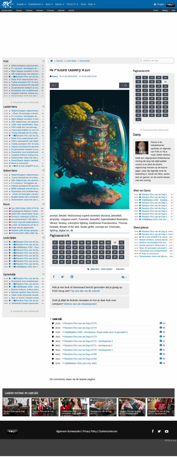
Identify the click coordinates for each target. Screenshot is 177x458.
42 (108, 257)
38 (81, 257)
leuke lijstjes (106, 269)
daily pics (95, 269)
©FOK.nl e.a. (171, 440)
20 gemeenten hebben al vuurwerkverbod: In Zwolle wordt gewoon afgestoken (25, 88)
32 (115, 252)
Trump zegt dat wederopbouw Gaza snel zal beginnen (25, 222)
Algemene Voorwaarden (68, 431)
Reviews (39, 10)
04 (75, 242)
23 (55, 252)
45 (55, 262)
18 (95, 247)
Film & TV (72, 4)
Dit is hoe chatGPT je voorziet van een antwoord (25, 166)
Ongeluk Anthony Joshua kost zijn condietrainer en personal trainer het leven (25, 93)
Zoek (173, 10)
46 (61, 262)
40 (95, 257)
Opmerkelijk (85, 61)
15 (75, 247)
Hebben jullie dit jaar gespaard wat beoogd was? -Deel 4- (25, 230)
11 (121, 242)
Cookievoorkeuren (108, 431)
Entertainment (36, 4)
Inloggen (159, 4)
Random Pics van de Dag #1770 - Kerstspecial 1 (25, 258)
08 (101, 242)
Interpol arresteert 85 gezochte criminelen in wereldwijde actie (25, 85)
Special (59, 61)
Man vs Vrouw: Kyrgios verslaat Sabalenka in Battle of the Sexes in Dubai (25, 298)
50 (88, 262)
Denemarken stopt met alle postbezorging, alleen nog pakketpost (25, 96)
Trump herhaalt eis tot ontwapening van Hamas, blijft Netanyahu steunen (25, 133)
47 (68, 262)
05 (81, 242)
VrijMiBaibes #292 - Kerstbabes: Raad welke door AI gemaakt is (25, 247)
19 (101, 247)
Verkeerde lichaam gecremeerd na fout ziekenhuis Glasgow (25, 303)
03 (68, 242)
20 (108, 247)
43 (115, 257)
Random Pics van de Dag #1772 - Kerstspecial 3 (25, 253)
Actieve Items (7, 10)
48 (75, 262)
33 (121, 252)
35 (61, 257)
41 (101, 257)
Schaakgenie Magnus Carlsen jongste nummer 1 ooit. (25, 211)
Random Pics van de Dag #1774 (25, 245)
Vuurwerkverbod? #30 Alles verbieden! (25, 219)
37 (75, 257)
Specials (61, 10)
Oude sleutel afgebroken (25, 228)
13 (61, 247)
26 (75, 252)
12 (55, 247)
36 (68, 257)
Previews (50, 10)
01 (55, 242)
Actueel (21, 4)
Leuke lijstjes (71, 61)
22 (121, 247)
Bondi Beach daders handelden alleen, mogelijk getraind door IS (25, 160)
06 (88, 242)
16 (81, 247)
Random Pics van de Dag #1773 (25, 250)
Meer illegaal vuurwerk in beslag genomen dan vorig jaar (25, 71)
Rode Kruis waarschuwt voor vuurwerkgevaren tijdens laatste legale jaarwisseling (25, 79)
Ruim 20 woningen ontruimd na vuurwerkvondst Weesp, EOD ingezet (25, 113)
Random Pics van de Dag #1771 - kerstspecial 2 (25, 256)
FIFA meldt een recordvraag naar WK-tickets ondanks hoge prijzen (25, 127)
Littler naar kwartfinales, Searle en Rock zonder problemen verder (25, 125)
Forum (155, 10)
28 (88, 252)
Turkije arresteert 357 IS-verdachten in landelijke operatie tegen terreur (25, 82)
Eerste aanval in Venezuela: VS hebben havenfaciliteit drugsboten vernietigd (154, 245)
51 (95, 262)
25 (68, 252)
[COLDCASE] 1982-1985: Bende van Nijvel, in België (25, 233)
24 (61, 252)
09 (108, 242)
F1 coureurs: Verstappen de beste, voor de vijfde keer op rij (25, 68)
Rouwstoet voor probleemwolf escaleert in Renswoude (25, 90)
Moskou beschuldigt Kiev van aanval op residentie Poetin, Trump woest (154, 243)
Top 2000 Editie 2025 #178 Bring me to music (25, 208)
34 (55, 257)
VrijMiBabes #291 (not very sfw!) (25, 267)
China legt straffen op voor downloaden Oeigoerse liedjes (25, 130)
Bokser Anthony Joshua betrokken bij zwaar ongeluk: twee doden (25, 290)
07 (95, 242)
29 (95, 252)
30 (101, 252)
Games (59, 4)
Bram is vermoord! (25, 163)
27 (81, 252)
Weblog (164, 10)
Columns (29, 10)
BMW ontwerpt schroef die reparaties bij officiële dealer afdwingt (25, 189)
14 (68, 247)
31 (108, 252)
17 (88, 247)
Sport (49, 4)
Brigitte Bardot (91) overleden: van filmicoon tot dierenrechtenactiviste (25, 197)
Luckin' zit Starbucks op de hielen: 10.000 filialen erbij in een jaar (25, 225)
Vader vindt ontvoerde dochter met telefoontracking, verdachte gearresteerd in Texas (25, 295)
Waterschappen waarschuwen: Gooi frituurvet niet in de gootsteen (25, 66)
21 (115, 247)
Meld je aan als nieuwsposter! (80, 304)
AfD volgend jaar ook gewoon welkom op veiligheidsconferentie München (25, 74)
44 (121, 257)
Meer (91, 4)
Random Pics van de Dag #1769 (25, 261)
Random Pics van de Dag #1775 (25, 77)
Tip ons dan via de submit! (85, 291)
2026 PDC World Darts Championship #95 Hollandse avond (25, 214)
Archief (71, 10)
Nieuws (19, 10)
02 (61, 242)
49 (81, 262)
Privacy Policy (90, 431)
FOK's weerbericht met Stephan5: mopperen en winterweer (25, 141)
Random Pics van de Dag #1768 (25, 264)
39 (88, 257)
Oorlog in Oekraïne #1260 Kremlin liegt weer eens (25, 217)
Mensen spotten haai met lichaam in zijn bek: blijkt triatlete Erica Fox (25, 292)
